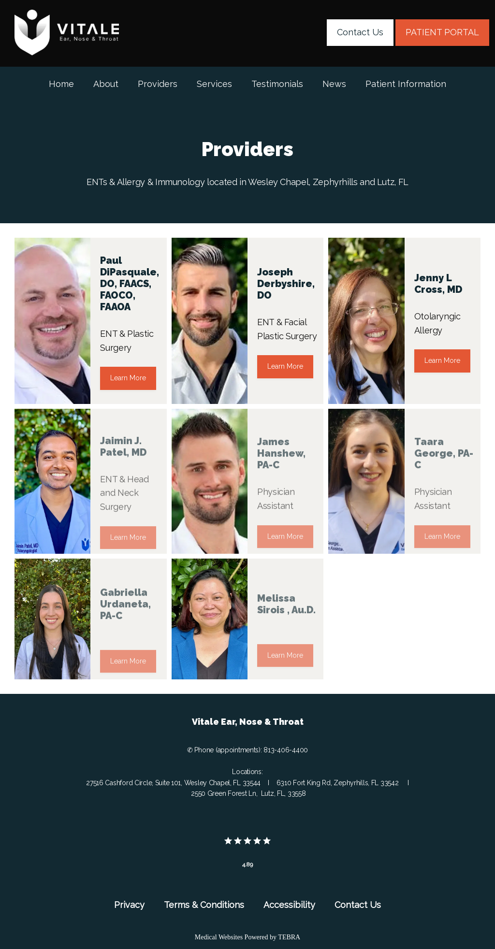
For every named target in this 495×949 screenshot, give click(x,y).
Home (61, 84)
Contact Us (358, 905)
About (105, 84)
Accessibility (289, 905)
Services (214, 84)
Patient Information (405, 84)
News (334, 84)
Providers (157, 84)
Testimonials (277, 84)
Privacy (129, 905)
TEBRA (289, 937)
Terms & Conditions (204, 905)
